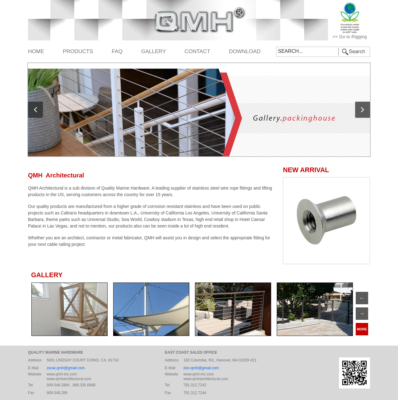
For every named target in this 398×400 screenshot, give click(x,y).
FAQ (117, 51)
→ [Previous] (361, 313)
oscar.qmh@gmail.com (66, 368)
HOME (36, 51)
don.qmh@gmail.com (201, 368)
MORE (362, 329)
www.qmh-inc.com (62, 374)
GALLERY (153, 51)
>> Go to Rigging (349, 36)
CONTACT (197, 51)
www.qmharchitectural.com (69, 379)
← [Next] (361, 298)
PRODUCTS (78, 51)
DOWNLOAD (245, 51)
